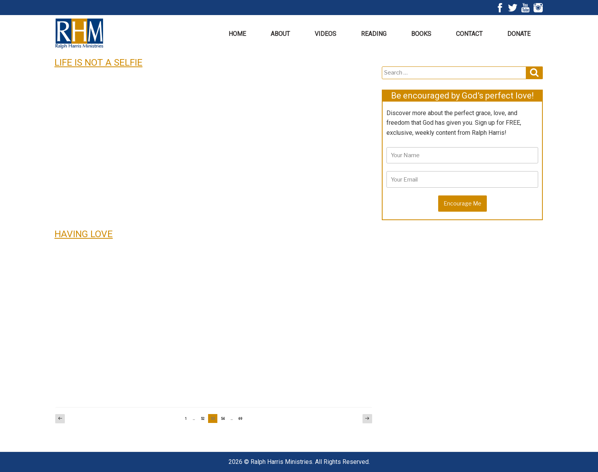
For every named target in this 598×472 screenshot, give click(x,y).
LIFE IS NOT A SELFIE (98, 62)
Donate (518, 33)
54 (224, 418)
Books (421, 33)
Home (237, 33)
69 (242, 418)
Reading (373, 33)
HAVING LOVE (83, 233)
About (280, 33)
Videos (325, 33)
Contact (469, 33)
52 (204, 418)
